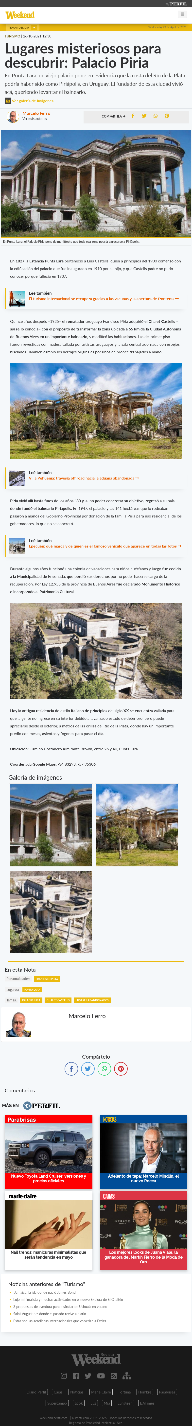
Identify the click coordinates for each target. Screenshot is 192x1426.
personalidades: (18, 979)
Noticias (77, 1392)
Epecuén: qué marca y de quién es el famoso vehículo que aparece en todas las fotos (103, 546)
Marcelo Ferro (36, 113)
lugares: (12, 989)
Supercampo (57, 1403)
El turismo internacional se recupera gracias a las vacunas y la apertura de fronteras (101, 298)
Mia (107, 1403)
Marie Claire (101, 1392)
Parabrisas (167, 1392)
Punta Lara (32, 989)
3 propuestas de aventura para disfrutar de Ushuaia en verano (60, 1307)
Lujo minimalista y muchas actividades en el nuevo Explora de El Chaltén (68, 1299)
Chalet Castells (58, 1000)
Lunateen (125, 1403)
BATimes (147, 1403)
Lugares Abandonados (92, 1000)
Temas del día (22, 27)
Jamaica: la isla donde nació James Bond (44, 1292)
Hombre (144, 1392)
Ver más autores (34, 119)
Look (79, 1403)
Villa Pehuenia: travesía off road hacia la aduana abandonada (81, 478)
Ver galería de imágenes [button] (29, 100)
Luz (93, 1403)
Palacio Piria (31, 1000)
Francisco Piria (47, 979)
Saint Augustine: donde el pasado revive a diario (49, 1314)
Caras (58, 1392)
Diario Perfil (36, 1392)
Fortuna (125, 1392)
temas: (11, 1000)
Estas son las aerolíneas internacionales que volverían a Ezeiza (59, 1321)
